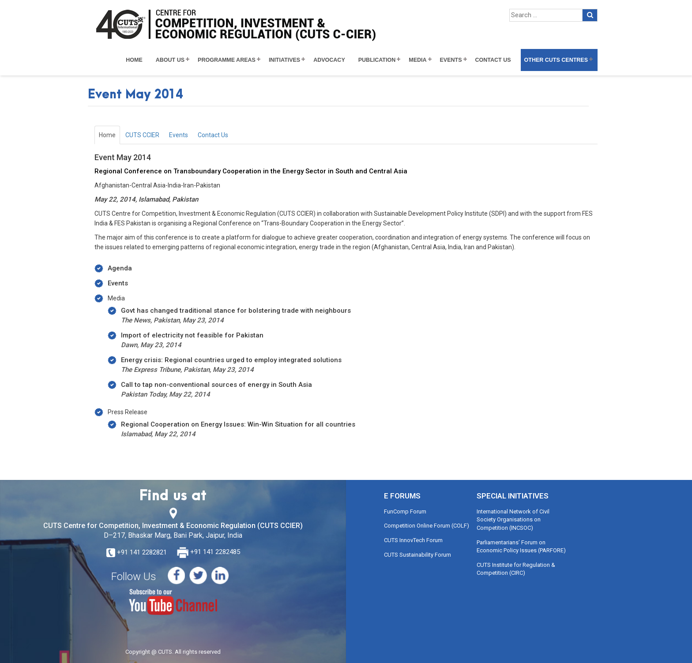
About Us (170, 60)
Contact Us (493, 60)
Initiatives (284, 60)
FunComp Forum (405, 511)
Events (451, 60)
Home (134, 60)
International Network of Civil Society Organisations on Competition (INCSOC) (513, 519)
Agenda (120, 268)
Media (417, 60)
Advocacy (329, 60)
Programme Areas (227, 60)
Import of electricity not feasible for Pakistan (192, 335)
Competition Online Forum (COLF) (426, 525)
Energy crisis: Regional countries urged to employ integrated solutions (231, 360)
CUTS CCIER (142, 135)
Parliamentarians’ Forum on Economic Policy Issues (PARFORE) (521, 546)
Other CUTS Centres (556, 60)
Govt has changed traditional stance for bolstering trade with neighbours (236, 311)
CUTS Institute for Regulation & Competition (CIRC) (516, 569)
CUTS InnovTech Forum (413, 540)
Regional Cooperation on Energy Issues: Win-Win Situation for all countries (238, 424)
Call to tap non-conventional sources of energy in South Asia (216, 385)
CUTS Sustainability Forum (417, 554)
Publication (377, 60)
